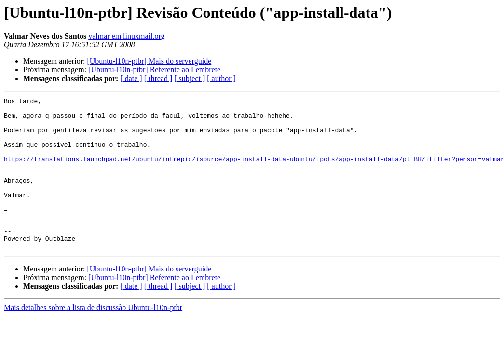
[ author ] (221, 78)
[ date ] (131, 78)
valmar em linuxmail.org (126, 36)
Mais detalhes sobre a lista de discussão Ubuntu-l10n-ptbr (93, 338)
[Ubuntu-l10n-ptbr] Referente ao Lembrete (154, 70)
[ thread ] (158, 78)
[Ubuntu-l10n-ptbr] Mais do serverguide (149, 61)
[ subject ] (189, 78)
